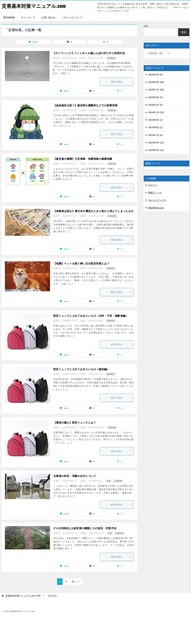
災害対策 (111, 58)
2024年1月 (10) (156, 112)
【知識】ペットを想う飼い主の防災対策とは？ (81, 263)
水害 (109, 481)
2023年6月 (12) (156, 142)
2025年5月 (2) (155, 97)
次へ (74, 581)
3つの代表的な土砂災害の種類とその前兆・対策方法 (84, 528)
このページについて (72, 17)
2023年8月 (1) (155, 127)
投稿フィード (155, 192)
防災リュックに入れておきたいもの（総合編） (81, 369)
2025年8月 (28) (156, 82)
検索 (146, 26)
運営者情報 (9, 17)
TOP (23, 596)
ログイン (152, 185)
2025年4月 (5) (155, 105)
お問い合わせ (48, 17)
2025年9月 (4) (155, 74)
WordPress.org (155, 207)
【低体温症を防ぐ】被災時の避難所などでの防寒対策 (85, 105)
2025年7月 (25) (156, 89)
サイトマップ (28, 17)
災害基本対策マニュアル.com (34, 5)
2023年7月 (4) (155, 135)
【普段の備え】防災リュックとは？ (74, 422)
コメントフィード (157, 200)
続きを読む (121, 81)
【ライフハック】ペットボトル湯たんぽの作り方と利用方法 (89, 53)
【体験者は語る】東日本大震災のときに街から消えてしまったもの (93, 211)
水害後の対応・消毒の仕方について (74, 476)
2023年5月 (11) (156, 150)
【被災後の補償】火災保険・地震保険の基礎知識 (82, 158)
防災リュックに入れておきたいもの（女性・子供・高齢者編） (90, 315)
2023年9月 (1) (155, 120)
